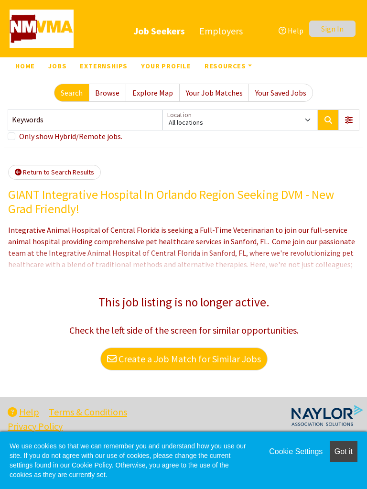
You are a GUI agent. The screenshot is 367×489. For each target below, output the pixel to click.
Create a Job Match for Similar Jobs (184, 359)
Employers (221, 31)
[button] (348, 119)
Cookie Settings (296, 451)
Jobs (57, 66)
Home (25, 66)
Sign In (332, 28)
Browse (107, 93)
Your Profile (166, 66)
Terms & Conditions (88, 412)
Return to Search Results (54, 172)
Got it (344, 451)
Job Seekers (159, 31)
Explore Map (152, 93)
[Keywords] (85, 119)
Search (72, 93)
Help (291, 30)
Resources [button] (225, 66)
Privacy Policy (35, 426)
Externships (104, 66)
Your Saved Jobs (280, 93)
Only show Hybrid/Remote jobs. (70, 136)
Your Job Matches (214, 93)
